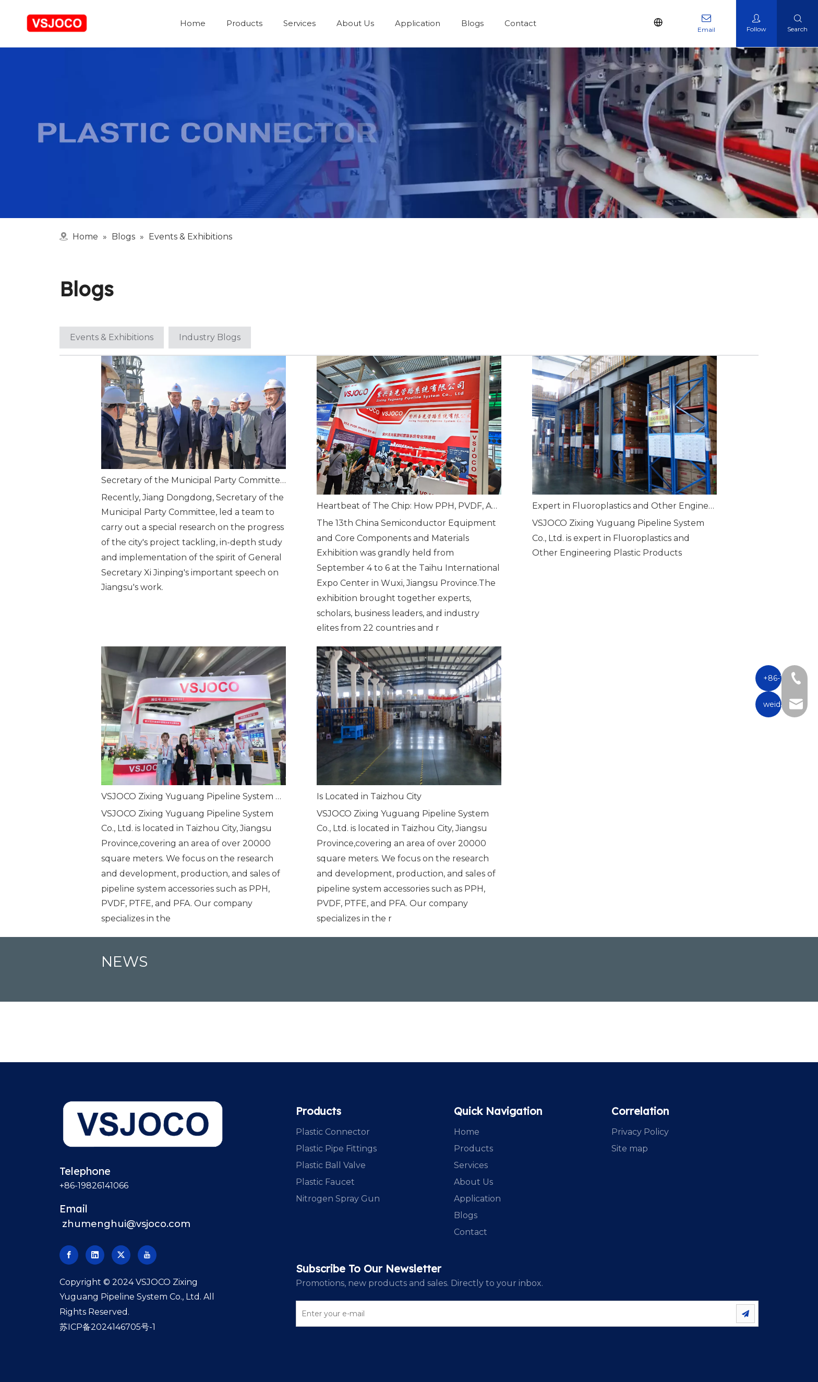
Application (417, 23)
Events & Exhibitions (111, 337)
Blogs (472, 23)
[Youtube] (147, 1255)
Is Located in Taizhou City (369, 796)
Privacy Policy (640, 1132)
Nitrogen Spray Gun (338, 1199)
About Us (355, 23)
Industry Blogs (209, 337)
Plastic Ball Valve (331, 1165)
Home (193, 23)
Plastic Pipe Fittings (336, 1148)
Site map (629, 1148)
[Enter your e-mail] (504, 1313)
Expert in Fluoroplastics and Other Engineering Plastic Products (624, 506)
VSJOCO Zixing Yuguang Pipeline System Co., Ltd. (193, 796)
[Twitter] (121, 1255)
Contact (520, 23)
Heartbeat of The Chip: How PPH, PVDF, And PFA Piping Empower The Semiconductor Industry (409, 506)
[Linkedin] (95, 1255)
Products (244, 23)
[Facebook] (68, 1255)
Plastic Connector (333, 1132)
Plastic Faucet (325, 1182)
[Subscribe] (745, 1313)
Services (299, 23)
